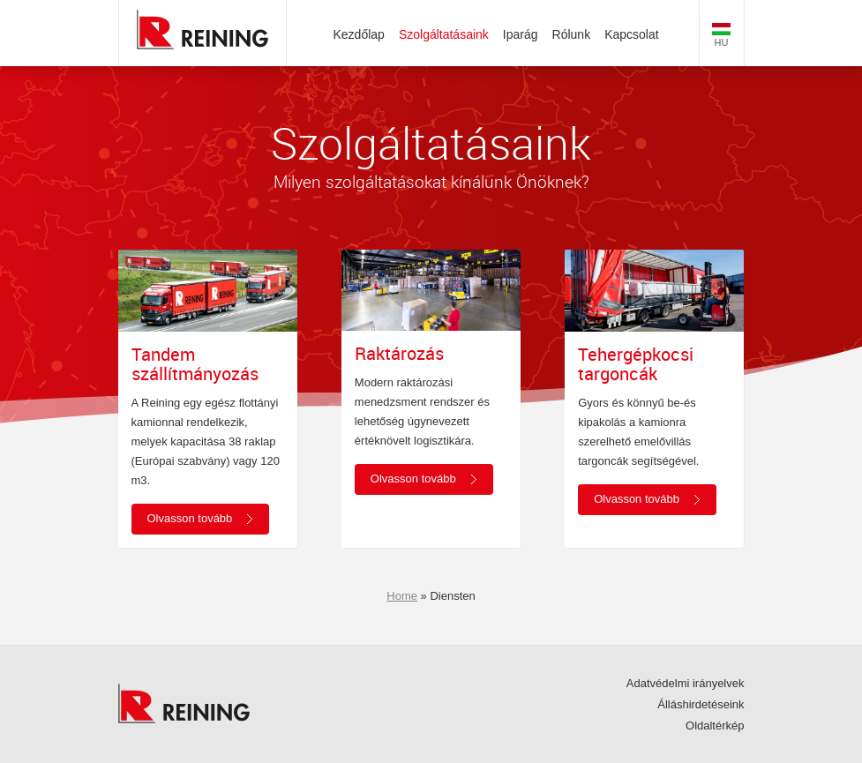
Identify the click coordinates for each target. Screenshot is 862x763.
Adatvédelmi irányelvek (685, 683)
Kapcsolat (631, 34)
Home (401, 595)
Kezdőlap (359, 34)
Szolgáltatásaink (444, 34)
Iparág (520, 34)
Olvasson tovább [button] (190, 518)
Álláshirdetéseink (700, 704)
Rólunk (571, 34)
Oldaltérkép (715, 725)
